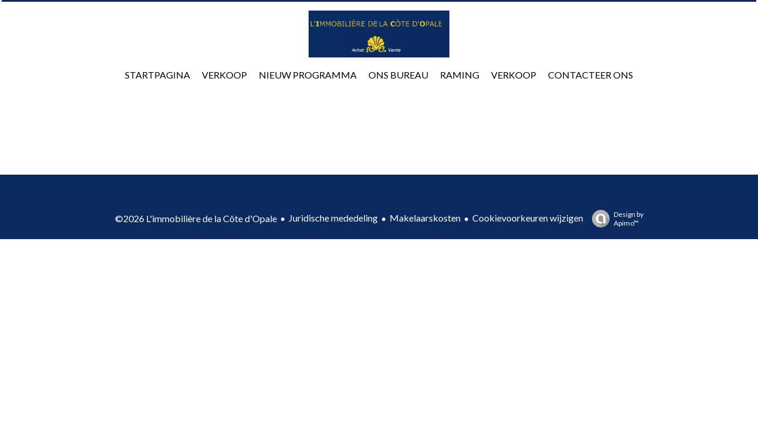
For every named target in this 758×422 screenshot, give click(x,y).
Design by (615, 218)
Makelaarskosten (425, 217)
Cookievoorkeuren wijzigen (527, 217)
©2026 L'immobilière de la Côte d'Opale (196, 218)
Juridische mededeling (333, 217)
